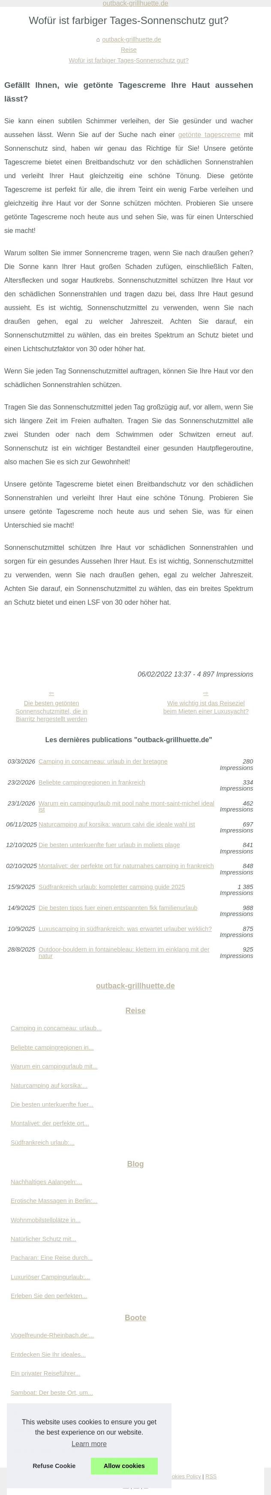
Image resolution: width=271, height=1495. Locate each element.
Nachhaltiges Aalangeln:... (46, 1182)
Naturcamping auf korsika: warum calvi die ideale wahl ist (117, 824)
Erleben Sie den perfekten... (49, 1295)
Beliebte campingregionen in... (52, 1047)
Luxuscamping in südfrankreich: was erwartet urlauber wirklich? (125, 929)
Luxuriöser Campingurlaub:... (50, 1277)
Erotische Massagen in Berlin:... (54, 1200)
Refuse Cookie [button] (54, 1465)
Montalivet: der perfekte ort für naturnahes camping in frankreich (126, 866)
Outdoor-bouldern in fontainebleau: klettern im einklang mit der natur (124, 952)
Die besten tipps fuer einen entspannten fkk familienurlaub (118, 908)
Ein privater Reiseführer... (45, 1373)
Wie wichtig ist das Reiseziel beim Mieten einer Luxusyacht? (206, 707)
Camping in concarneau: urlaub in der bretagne (103, 761)
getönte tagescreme (209, 134)
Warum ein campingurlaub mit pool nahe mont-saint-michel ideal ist (126, 806)
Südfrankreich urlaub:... (43, 1142)
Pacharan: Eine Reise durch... (52, 1257)
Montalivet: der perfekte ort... (50, 1123)
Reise (129, 49)
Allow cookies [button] (124, 1465)
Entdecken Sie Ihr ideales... (48, 1354)
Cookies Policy (183, 1476)
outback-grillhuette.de (131, 39)
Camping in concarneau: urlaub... (56, 1028)
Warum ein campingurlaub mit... (54, 1066)
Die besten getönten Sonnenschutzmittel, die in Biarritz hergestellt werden (51, 711)
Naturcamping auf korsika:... (49, 1085)
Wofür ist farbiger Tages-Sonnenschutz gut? (128, 60)
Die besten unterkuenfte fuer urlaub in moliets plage (109, 845)
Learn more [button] (89, 1443)
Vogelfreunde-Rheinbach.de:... (52, 1335)
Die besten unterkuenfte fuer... (52, 1104)
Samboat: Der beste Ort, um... (52, 1392)
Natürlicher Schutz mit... (43, 1238)
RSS (211, 1476)
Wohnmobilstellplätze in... (46, 1220)
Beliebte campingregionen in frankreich (92, 782)
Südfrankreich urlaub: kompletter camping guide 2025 (112, 887)
